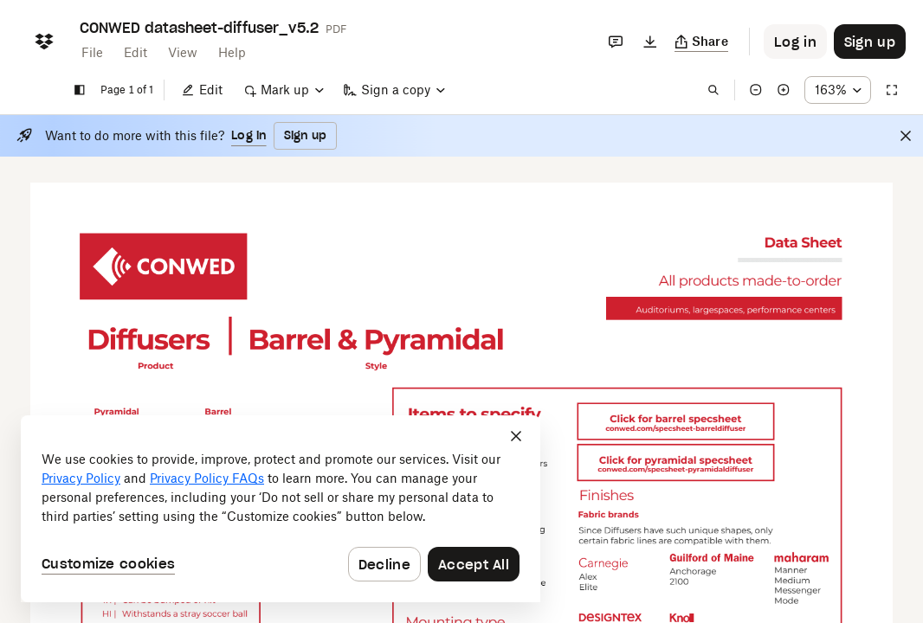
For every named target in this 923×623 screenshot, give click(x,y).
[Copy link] (702, 41)
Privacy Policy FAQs (207, 478)
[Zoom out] (756, 90)
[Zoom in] (783, 90)
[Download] (650, 41)
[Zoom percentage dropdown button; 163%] (837, 90)
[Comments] (615, 41)
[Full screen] (892, 90)
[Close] (906, 136)
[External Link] (163, 267)
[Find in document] (713, 90)
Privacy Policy (81, 478)
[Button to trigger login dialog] (795, 41)
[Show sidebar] (80, 90)
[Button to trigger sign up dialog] (870, 41)
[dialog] (280, 508)
